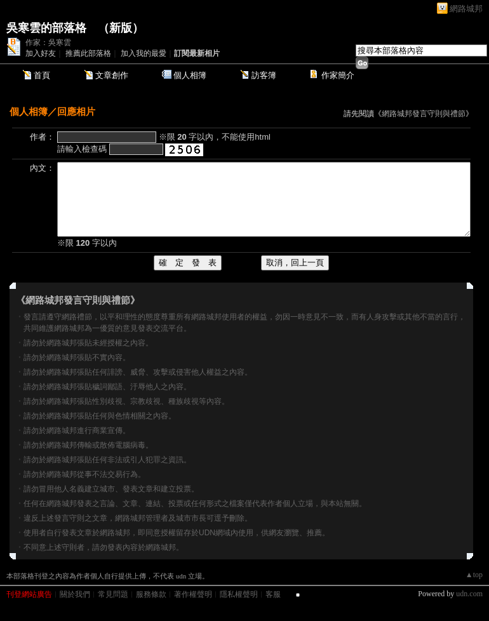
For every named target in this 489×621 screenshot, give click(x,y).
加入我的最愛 (143, 53)
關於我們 (75, 594)
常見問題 (113, 594)
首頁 (42, 75)
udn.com (469, 593)
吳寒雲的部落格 (46, 28)
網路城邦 (466, 8)
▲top (474, 574)
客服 (273, 594)
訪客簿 (263, 75)
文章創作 (111, 75)
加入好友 (40, 53)
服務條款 (151, 594)
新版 (120, 28)
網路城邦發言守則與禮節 (424, 113)
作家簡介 (337, 75)
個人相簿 (189, 75)
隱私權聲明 (239, 594)
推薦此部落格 (88, 53)
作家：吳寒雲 (48, 42)
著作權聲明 (193, 594)
